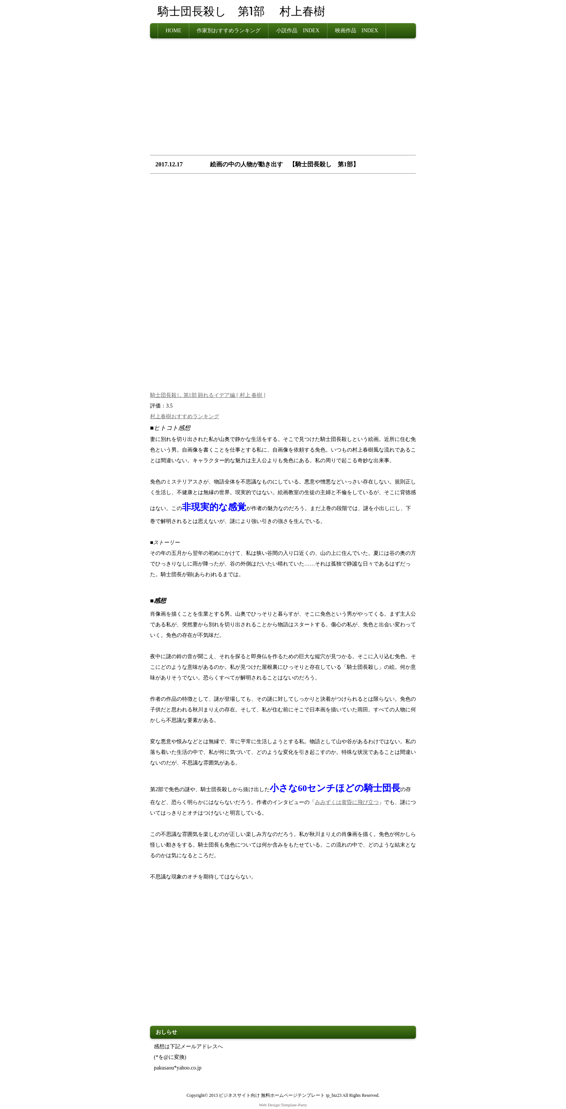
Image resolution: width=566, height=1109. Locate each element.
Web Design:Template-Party (283, 1105)
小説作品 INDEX (297, 30)
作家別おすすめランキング (229, 30)
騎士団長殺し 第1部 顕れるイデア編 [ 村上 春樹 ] (207, 395)
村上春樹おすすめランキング (184, 416)
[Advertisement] (283, 99)
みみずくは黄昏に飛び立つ (347, 802)
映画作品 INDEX (356, 30)
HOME (173, 30)
